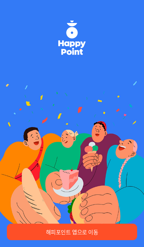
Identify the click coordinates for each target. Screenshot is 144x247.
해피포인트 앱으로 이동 (72, 232)
